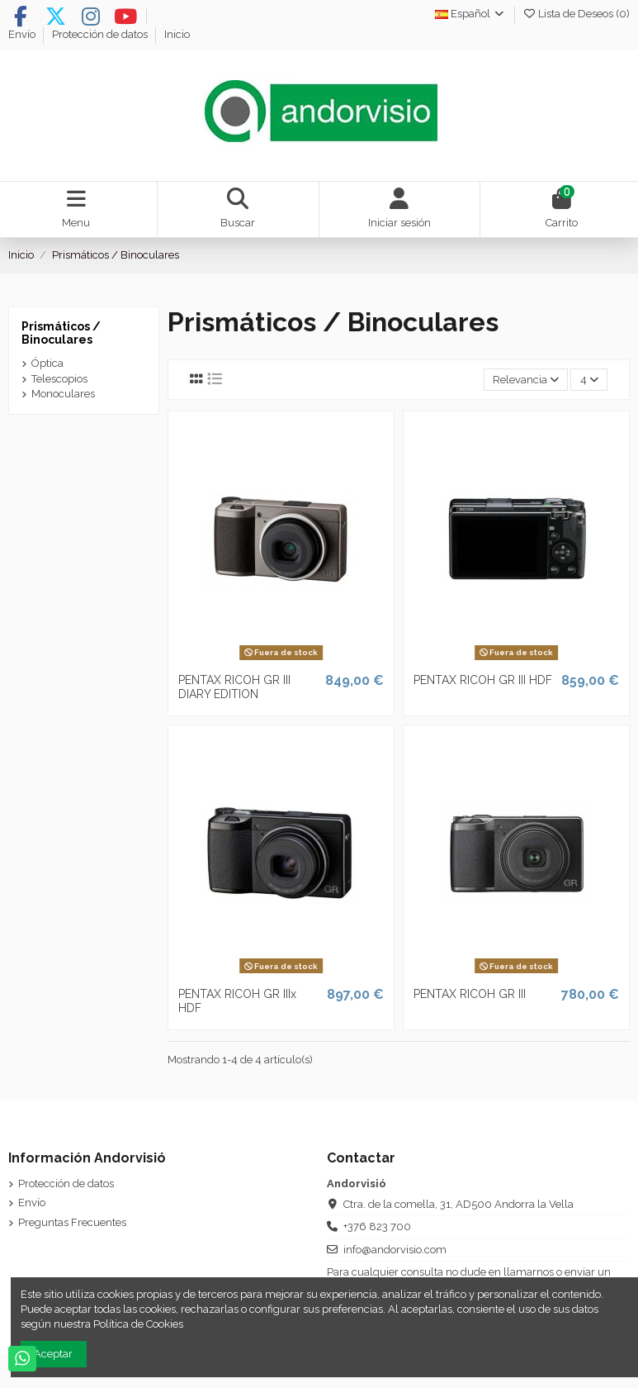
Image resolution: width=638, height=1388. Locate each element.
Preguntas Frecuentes (72, 1222)
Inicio (177, 34)
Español (470, 13)
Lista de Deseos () (576, 13)
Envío (23, 34)
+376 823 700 (377, 1226)
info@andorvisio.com (395, 1249)
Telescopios (59, 379)
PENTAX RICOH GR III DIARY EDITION (234, 687)
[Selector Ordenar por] (526, 379)
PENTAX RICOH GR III (470, 994)
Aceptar (53, 1354)
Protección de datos (101, 34)
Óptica (47, 363)
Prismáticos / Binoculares (61, 333)
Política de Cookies (138, 1324)
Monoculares (63, 393)
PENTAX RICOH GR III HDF (483, 680)
